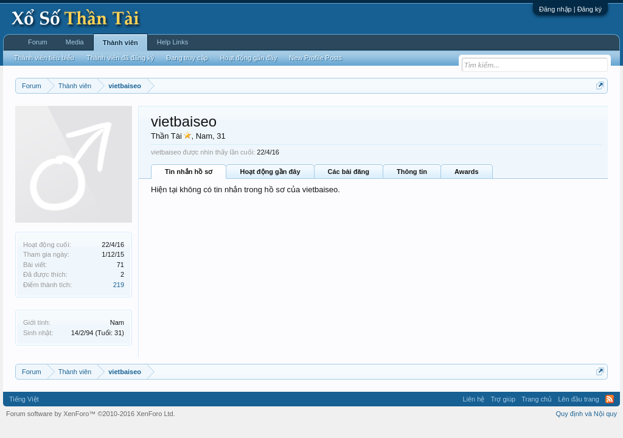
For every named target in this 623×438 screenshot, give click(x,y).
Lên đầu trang (578, 399)
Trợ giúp (502, 399)
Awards (466, 171)
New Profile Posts (315, 57)
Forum (37, 42)
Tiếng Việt (24, 399)
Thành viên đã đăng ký (120, 57)
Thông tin (412, 171)
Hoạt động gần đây (270, 171)
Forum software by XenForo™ (90, 413)
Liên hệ (473, 399)
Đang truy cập (186, 57)
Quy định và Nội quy (587, 413)
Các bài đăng (348, 171)
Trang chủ (536, 399)
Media (75, 42)
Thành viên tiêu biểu (44, 57)
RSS (609, 399)
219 (118, 284)
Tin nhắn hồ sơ (188, 171)
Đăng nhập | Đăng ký (570, 9)
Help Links (172, 42)
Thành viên (120, 42)
